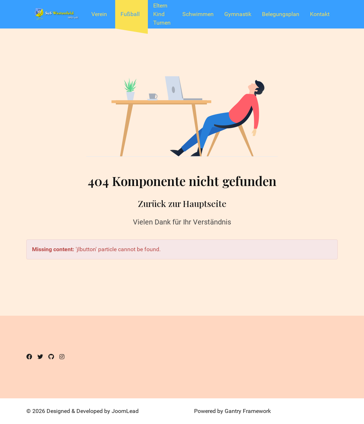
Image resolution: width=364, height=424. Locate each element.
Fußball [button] (130, 14)
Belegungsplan (280, 14)
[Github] (51, 356)
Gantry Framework (248, 411)
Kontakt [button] (320, 14)
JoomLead (125, 411)
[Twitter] (40, 356)
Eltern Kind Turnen (162, 14)
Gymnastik (237, 14)
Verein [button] (99, 14)
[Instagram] (61, 356)
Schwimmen (198, 14)
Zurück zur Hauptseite (182, 203)
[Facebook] (29, 356)
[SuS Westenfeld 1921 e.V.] (56, 14)
